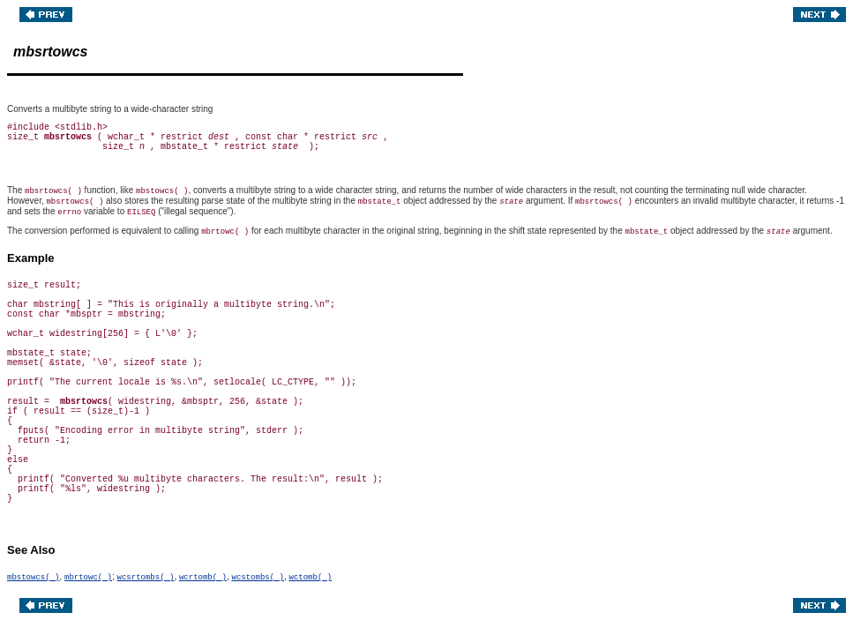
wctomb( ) (311, 577)
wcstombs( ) (258, 577)
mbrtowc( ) (88, 577)
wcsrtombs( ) (146, 577)
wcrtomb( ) (203, 577)
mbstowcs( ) (33, 577)
